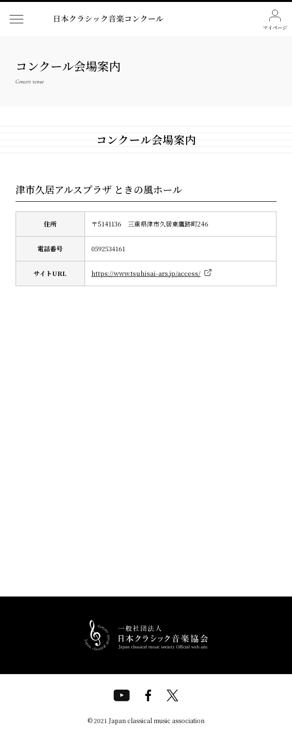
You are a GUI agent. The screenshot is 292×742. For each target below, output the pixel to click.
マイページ (275, 20)
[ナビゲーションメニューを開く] (16, 19)
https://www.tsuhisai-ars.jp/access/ (146, 273)
